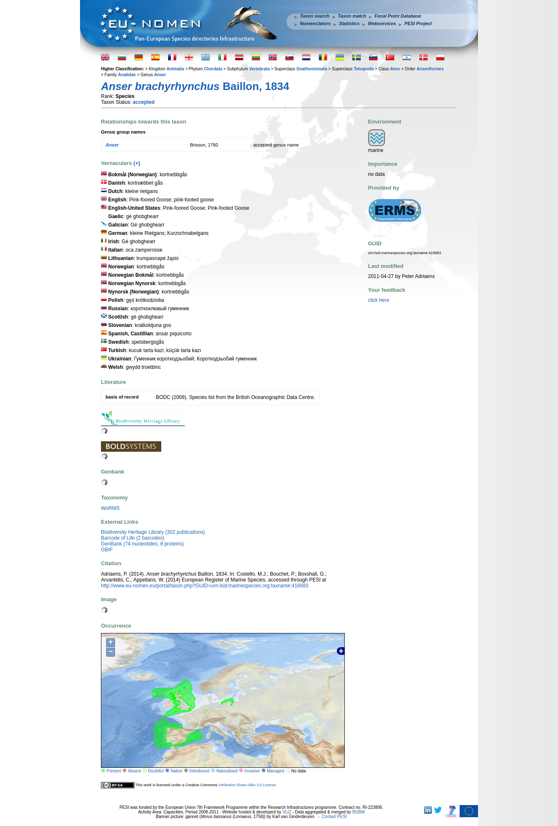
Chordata (213, 69)
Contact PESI (334, 816)
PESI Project (417, 23)
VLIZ (286, 812)
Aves (395, 69)
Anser (160, 74)
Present (113, 771)
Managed (275, 771)
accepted (144, 102)
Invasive (252, 771)
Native (176, 771)
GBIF (107, 550)
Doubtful (155, 771)
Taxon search (315, 15)
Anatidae (127, 74)
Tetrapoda (364, 69)
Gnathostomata (311, 69)
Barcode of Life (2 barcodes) (132, 538)
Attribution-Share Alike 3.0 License (247, 785)
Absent (134, 771)
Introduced (199, 771)
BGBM (358, 812)
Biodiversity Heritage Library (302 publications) (153, 532)
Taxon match (352, 15)
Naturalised (227, 771)
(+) (136, 163)
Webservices (382, 23)
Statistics (349, 23)
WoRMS (110, 508)
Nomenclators (315, 23)
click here (379, 300)
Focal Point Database (398, 15)
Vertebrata (259, 69)
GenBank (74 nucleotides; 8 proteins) (142, 544)
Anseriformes (429, 69)
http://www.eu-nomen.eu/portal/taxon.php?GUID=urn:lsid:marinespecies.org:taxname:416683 (204, 586)
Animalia (175, 69)
